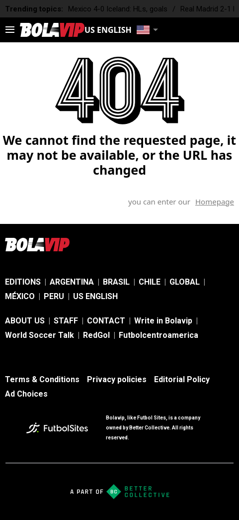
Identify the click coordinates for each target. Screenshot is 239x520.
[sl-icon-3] (228, 244)
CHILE (149, 282)
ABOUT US (25, 320)
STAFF (66, 320)
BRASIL (116, 282)
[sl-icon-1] (184, 244)
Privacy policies (117, 379)
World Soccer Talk (39, 335)
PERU (54, 296)
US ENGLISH (95, 296)
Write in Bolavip (163, 320)
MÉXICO (20, 296)
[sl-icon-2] (206, 244)
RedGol (96, 335)
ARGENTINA (72, 282)
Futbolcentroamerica (158, 335)
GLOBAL (184, 282)
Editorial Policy (182, 379)
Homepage (214, 202)
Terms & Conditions (42, 379)
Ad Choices (26, 394)
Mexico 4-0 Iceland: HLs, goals (117, 8)
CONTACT (106, 320)
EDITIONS (23, 282)
